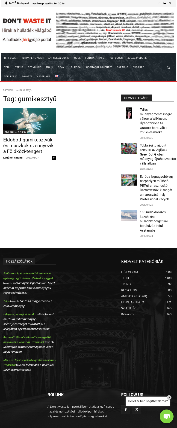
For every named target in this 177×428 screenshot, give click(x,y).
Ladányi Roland (13, 155)
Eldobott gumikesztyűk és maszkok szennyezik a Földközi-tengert (26, 144)
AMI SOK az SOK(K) (15, 132)
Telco (6, 283)
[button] (168, 67)
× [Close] (169, 397)
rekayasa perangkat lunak (18, 296)
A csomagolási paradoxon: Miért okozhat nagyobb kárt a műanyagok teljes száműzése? (29, 270)
